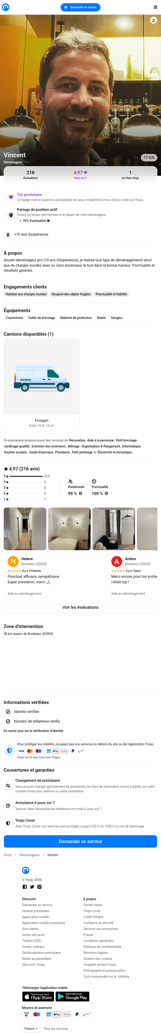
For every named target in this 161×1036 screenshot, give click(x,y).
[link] (5, 7)
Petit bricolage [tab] (126, 440)
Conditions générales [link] (98, 941)
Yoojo (8, 855)
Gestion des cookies (97, 959)
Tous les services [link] (55, 1028)
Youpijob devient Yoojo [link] (99, 964)
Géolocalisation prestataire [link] (41, 953)
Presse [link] (88, 935)
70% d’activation (34, 221)
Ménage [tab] (74, 446)
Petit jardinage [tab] (82, 452)
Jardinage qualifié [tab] (17, 446)
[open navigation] (155, 7)
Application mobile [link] (35, 917)
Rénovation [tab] (77, 440)
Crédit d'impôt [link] (93, 917)
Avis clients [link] (30, 929)
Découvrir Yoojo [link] (33, 964)
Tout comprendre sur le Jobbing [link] (106, 976)
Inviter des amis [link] (33, 935)
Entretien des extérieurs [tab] (49, 446)
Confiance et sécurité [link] (98, 923)
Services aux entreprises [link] (100, 929)
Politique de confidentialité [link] (102, 947)
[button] (54, 576)
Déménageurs (29, 855)
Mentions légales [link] (95, 953)
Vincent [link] (52, 855)
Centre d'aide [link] (92, 905)
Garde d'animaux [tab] (41, 452)
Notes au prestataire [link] (36, 959)
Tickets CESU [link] (31, 941)
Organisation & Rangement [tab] (100, 446)
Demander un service (80, 7)
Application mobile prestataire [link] (43, 923)
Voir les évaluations (80, 607)
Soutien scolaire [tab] (15, 452)
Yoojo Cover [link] (92, 911)
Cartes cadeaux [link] (33, 947)
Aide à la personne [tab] (100, 440)
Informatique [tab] (131, 446)
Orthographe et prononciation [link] (104, 970)
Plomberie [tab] (62, 452)
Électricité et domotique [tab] (115, 452)
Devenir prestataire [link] (35, 911)
